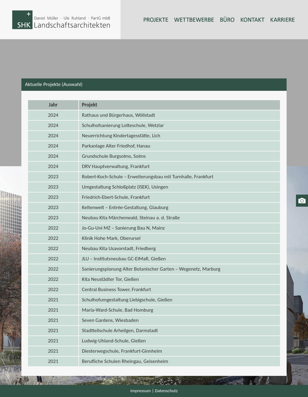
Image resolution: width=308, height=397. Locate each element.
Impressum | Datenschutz (154, 390)
